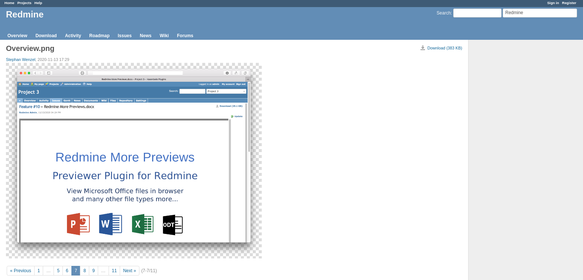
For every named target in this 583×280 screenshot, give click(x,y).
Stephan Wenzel (20, 59)
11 (114, 270)
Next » (129, 270)
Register (569, 3)
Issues (125, 35)
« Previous (20, 270)
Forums (185, 35)
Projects (24, 3)
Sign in (553, 3)
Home (9, 3)
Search (444, 13)
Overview (17, 35)
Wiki (164, 35)
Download (46, 35)
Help (38, 3)
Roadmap (99, 35)
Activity (73, 35)
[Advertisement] (505, 156)
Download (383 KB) (444, 48)
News (145, 35)
